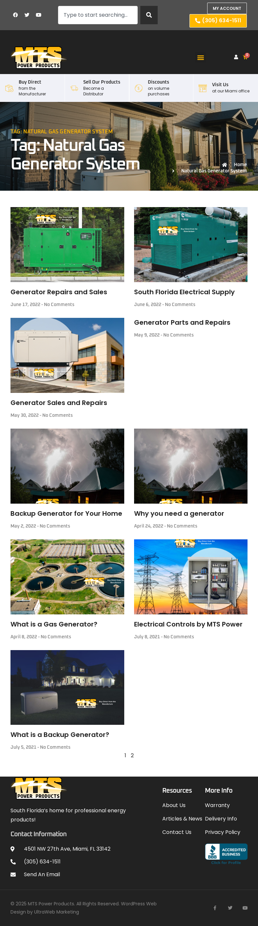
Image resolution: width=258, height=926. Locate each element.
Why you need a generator (179, 513)
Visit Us (220, 85)
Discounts (158, 82)
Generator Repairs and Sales (58, 292)
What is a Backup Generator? (59, 734)
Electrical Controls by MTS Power (188, 624)
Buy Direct (30, 82)
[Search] (149, 15)
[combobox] (98, 15)
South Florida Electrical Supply (184, 292)
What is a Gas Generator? (53, 624)
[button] (200, 57)
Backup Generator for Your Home (66, 513)
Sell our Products (101, 82)
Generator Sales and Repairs (58, 402)
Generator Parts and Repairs (182, 322)
